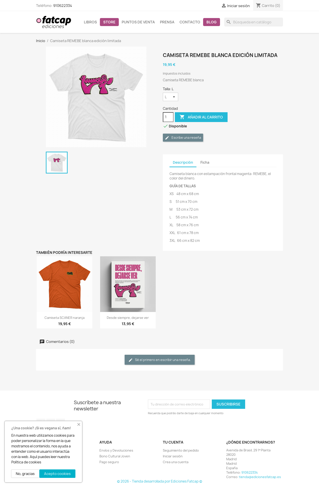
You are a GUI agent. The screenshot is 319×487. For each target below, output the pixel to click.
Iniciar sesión (173, 456)
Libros (90, 22)
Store (109, 22)
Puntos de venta (138, 22)
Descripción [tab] (183, 162)
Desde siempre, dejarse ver (128, 318)
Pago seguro (109, 462)
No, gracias (25, 473)
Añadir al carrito (201, 117)
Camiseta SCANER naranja (64, 318)
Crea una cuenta (175, 462)
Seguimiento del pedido (181, 450)
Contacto (190, 22)
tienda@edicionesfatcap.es (260, 477)
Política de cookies (26, 462)
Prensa (167, 22)
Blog (211, 22)
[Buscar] (253, 22)
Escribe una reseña (183, 137)
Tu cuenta (173, 442)
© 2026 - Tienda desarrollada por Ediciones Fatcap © (159, 481)
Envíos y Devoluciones (116, 450)
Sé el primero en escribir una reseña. (159, 360)
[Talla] (170, 97)
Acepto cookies (57, 473)
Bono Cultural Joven (114, 456)
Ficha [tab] (204, 162)
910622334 (62, 5)
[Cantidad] (168, 117)
